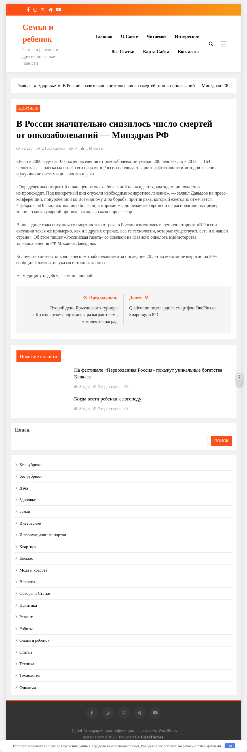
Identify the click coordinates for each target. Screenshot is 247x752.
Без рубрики (31, 464)
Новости (27, 581)
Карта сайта (156, 51)
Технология (30, 675)
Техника (27, 663)
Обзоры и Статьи (35, 593)
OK (230, 746)
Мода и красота (33, 570)
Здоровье (28, 108)
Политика (28, 605)
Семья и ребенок (35, 640)
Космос (26, 558)
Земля (25, 511)
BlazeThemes (152, 737)
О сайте (129, 36)
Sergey (27, 148)
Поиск (22, 430)
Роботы (26, 628)
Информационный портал (43, 535)
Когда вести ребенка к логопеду (108, 399)
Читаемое (156, 36)
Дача (24, 488)
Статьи (26, 652)
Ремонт (26, 617)
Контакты (188, 51)
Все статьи (123, 51)
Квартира (28, 546)
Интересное (187, 36)
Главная (104, 36)
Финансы (28, 687)
